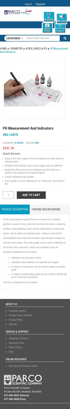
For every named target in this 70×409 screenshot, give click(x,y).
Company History (17, 311)
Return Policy (15, 347)
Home (3, 48)
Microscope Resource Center (23, 366)
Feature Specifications (46, 209)
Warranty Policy (16, 343)
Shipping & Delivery (18, 338)
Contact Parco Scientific (20, 315)
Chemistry (16, 48)
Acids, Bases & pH (36, 48)
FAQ (11, 352)
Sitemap (13, 324)
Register (40, 4)
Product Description (15, 209)
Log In (28, 4)
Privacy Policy (16, 320)
